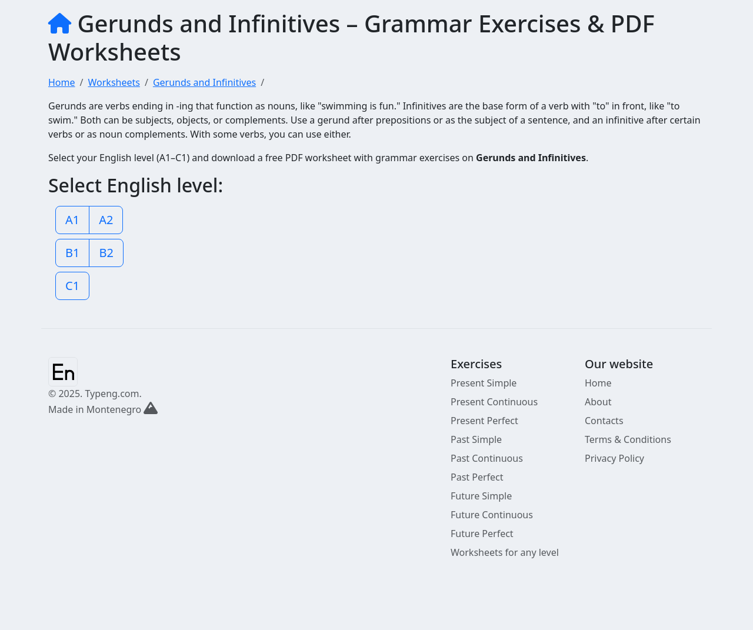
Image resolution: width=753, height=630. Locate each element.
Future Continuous (492, 514)
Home (598, 382)
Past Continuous (487, 458)
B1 (72, 253)
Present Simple (484, 382)
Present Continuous (494, 401)
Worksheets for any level (505, 552)
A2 (106, 220)
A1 (72, 220)
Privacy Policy (614, 458)
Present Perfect (484, 420)
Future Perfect (482, 533)
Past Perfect (477, 477)
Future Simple (481, 495)
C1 (72, 286)
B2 (106, 253)
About (598, 401)
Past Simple (476, 439)
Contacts (604, 420)
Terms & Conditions (628, 439)
